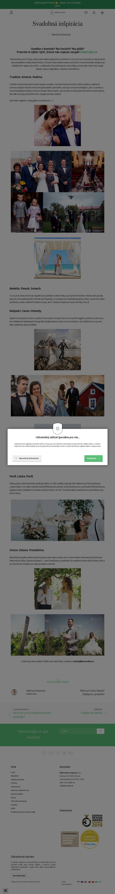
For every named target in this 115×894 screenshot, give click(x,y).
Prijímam (93, 458)
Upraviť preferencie (27, 458)
